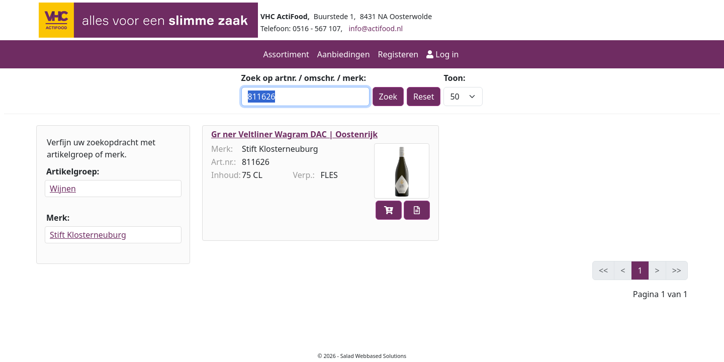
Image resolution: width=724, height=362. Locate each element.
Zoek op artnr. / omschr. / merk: (303, 77)
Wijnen (63, 188)
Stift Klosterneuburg (88, 234)
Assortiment (286, 54)
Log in (443, 54)
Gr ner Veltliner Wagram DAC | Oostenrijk (294, 134)
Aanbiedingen (343, 54)
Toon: (454, 77)
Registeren (398, 54)
